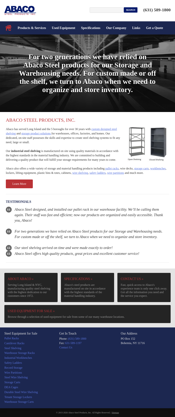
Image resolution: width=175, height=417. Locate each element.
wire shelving (80, 172)
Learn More (19, 183)
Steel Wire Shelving (16, 377)
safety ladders (98, 172)
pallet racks (112, 168)
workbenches (158, 168)
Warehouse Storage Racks (19, 352)
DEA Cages (11, 387)
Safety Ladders (13, 362)
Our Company (116, 28)
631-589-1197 (73, 343)
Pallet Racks (11, 338)
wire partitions (115, 172)
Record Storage (13, 367)
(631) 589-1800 (157, 10)
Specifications (90, 28)
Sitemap (115, 412)
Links (136, 28)
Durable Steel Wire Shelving (21, 392)
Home (8, 28)
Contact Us (65, 347)
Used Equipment (63, 28)
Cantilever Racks (14, 343)
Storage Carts (12, 382)
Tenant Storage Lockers (18, 397)
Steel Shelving (12, 348)
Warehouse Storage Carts (19, 401)
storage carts (141, 168)
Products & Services (32, 28)
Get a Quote (154, 28)
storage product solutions (36, 133)
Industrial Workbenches (18, 357)
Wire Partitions (13, 372)
